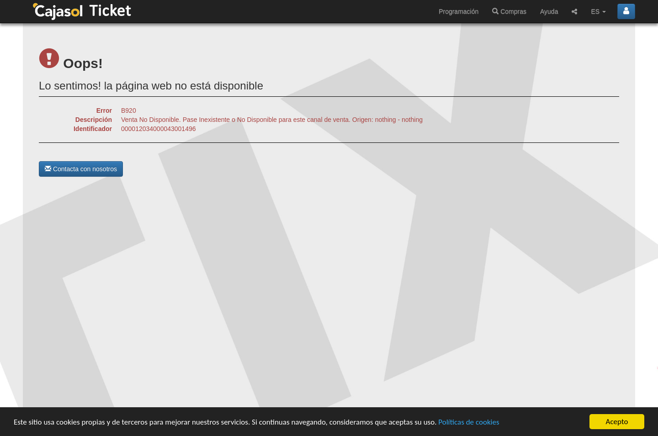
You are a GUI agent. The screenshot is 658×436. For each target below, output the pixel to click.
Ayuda (549, 11)
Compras (509, 11)
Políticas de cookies (468, 422)
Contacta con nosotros (81, 169)
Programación (458, 11)
